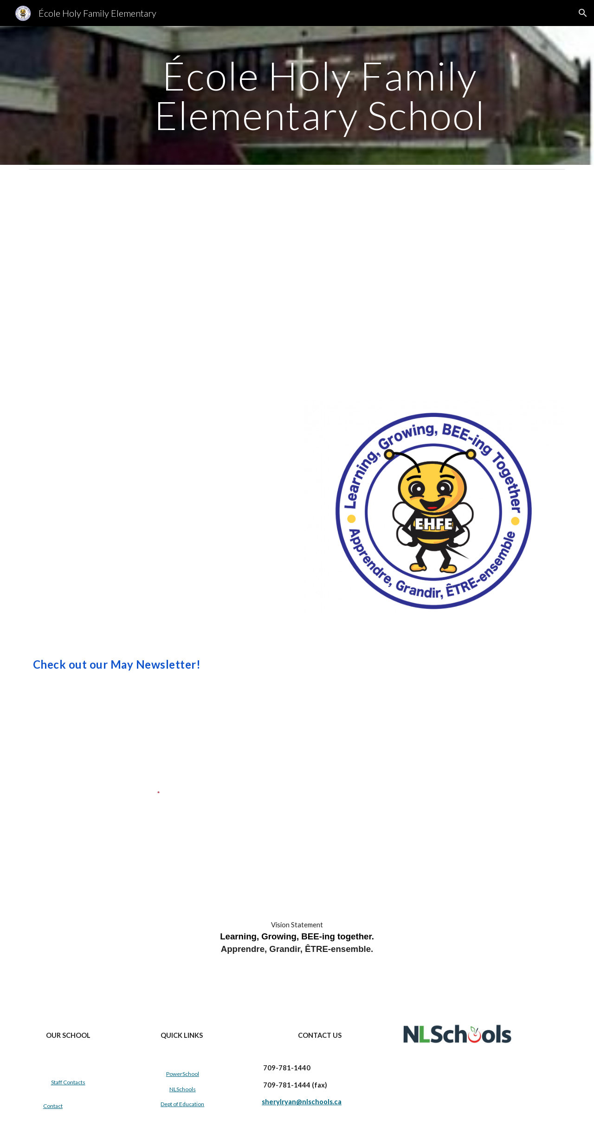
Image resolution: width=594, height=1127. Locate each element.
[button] (583, 13)
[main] (320, 95)
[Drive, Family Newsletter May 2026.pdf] (159, 281)
